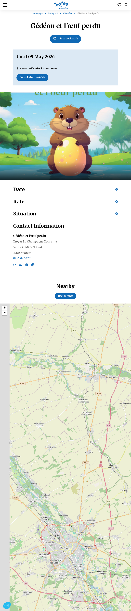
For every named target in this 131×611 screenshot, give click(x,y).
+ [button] (4, 309)
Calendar (68, 13)
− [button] (4, 314)
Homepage (37, 13)
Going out (53, 13)
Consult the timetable (33, 77)
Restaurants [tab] (65, 297)
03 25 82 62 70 (21, 259)
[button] (7, 605)
